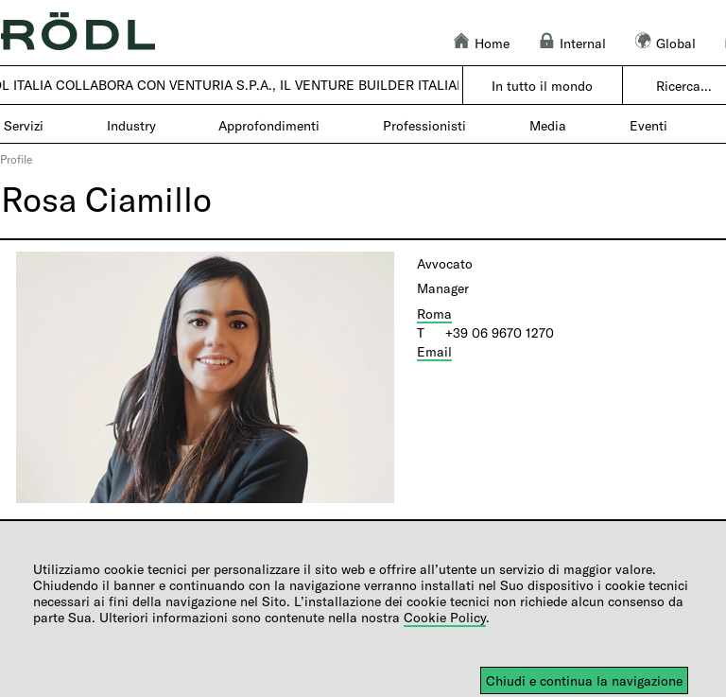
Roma (434, 313)
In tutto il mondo (542, 86)
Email (434, 351)
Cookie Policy (445, 617)
